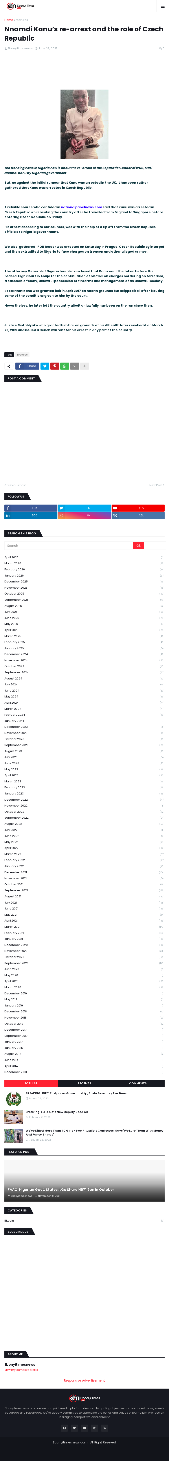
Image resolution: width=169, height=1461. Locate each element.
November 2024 (84, 660)
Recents (84, 1083)
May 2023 (84, 769)
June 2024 (84, 690)
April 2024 (84, 703)
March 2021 (84, 927)
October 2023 (84, 739)
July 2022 (84, 830)
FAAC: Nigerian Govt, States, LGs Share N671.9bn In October (61, 1189)
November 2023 (84, 733)
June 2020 (84, 969)
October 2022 (84, 812)
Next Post (155, 485)
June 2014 (84, 1060)
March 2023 (84, 781)
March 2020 (84, 987)
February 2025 (84, 642)
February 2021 (84, 933)
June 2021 (84, 908)
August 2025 (84, 606)
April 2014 (84, 1066)
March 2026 (84, 563)
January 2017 (84, 1042)
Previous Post (16, 485)
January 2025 (84, 648)
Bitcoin (84, 1220)
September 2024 (84, 672)
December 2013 (84, 1072)
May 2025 (84, 624)
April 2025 (84, 630)
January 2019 (84, 1005)
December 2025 (84, 581)
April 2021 (84, 920)
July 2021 (84, 902)
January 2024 (84, 721)
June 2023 (84, 763)
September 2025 (84, 600)
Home (8, 20)
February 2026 (84, 569)
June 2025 (84, 618)
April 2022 (84, 848)
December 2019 (84, 993)
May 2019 (84, 999)
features (22, 20)
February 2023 (84, 787)
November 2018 (84, 1017)
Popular (31, 1083)
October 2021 (84, 884)
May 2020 (84, 975)
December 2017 (84, 1030)
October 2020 (84, 957)
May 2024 (84, 696)
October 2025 (84, 593)
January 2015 (84, 1048)
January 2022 (84, 866)
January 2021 (84, 939)
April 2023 (84, 775)
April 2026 (84, 557)
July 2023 (84, 757)
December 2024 (84, 654)
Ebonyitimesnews (19, 1364)
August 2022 (84, 824)
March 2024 (84, 709)
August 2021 (84, 896)
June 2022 (84, 836)
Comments (138, 1083)
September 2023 (84, 745)
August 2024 (84, 678)
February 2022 (84, 860)
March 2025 (84, 636)
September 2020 (84, 963)
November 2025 (84, 588)
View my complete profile (21, 1370)
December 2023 (84, 727)
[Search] (69, 545)
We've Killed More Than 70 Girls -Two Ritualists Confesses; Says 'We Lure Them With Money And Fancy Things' (94, 1133)
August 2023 (84, 751)
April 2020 (84, 981)
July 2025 (84, 612)
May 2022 (84, 842)
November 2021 (84, 878)
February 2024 (84, 715)
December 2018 (84, 1011)
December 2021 (84, 872)
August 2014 (84, 1054)
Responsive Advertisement (84, 1380)
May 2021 (84, 915)
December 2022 (84, 800)
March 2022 (84, 854)
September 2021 (84, 890)
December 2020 (84, 945)
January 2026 (84, 575)
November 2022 (84, 805)
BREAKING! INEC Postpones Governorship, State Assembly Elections (76, 1093)
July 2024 (84, 684)
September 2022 (84, 818)
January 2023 (84, 793)
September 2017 (84, 1036)
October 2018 (84, 1024)
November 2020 (84, 951)
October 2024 (84, 666)
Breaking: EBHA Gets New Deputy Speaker (57, 1112)
